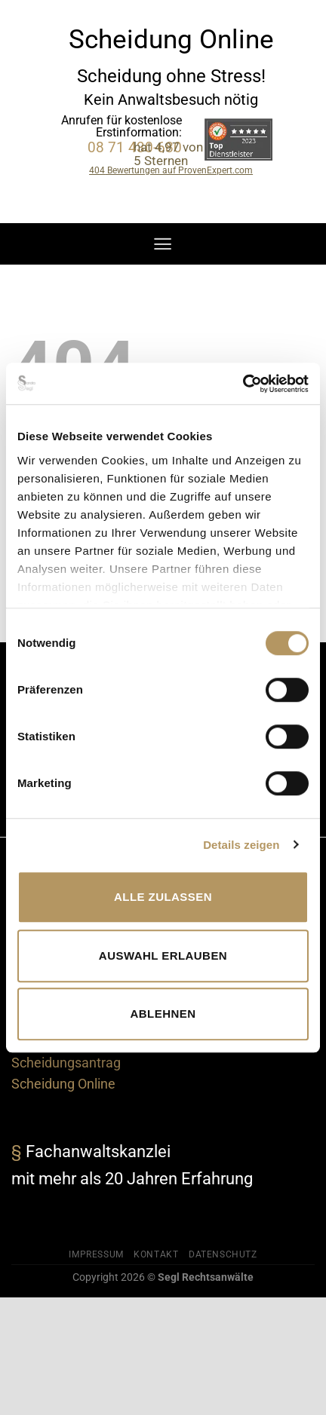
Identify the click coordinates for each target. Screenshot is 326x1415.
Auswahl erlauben (163, 955)
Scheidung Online (63, 1084)
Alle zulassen (163, 896)
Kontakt (156, 1254)
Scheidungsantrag (66, 1062)
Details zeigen (241, 844)
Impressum (96, 1254)
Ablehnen (163, 1013)
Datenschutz (223, 1254)
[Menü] (162, 244)
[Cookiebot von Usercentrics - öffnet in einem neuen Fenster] (243, 384)
